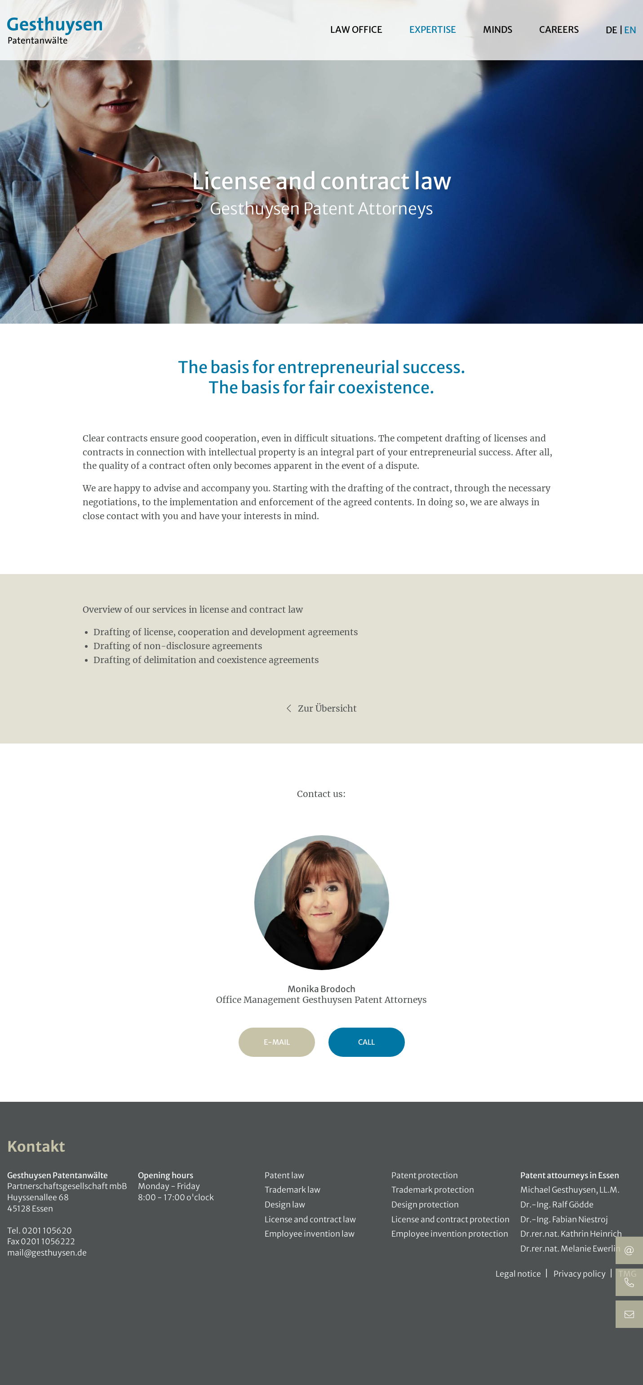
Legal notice (518, 1274)
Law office (356, 30)
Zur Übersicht (322, 708)
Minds (497, 30)
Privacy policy (580, 1274)
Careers (559, 30)
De (612, 31)
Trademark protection (432, 1190)
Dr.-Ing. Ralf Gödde (557, 1205)
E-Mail (277, 1042)
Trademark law (292, 1190)
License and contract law (310, 1220)
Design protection (425, 1205)
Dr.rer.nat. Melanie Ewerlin (570, 1249)
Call (366, 1042)
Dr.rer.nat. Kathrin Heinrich (571, 1234)
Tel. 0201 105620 (39, 1231)
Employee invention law (310, 1234)
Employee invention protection (449, 1234)
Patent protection (424, 1175)
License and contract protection (450, 1220)
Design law (285, 1205)
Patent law (284, 1175)
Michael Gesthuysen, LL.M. (570, 1190)
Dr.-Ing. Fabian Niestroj (564, 1220)
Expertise (432, 30)
